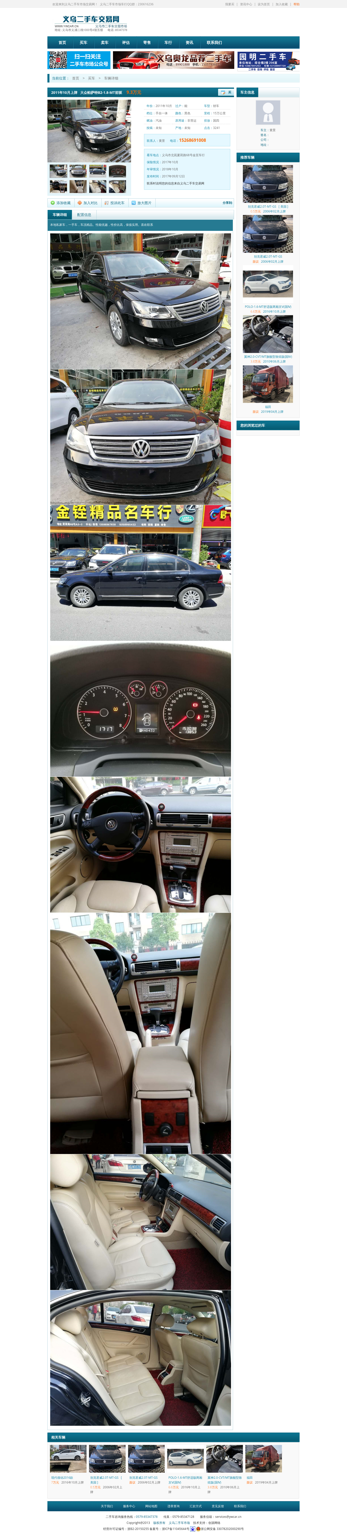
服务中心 (129, 1506)
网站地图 (151, 1506)
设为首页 (264, 4)
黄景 (162, 141)
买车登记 (229, 93)
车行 (168, 42)
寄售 (147, 42)
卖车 (104, 42)
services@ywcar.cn (228, 1517)
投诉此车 (117, 202)
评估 (126, 42)
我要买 (229, 4)
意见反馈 (218, 1506)
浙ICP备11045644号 (175, 1529)
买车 (83, 42)
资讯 (189, 42)
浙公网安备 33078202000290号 (220, 1528)
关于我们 (107, 1506)
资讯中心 (246, 4)
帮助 (297, 4)
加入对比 (90, 202)
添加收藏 (63, 202)
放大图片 (144, 202)
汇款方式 (196, 1506)
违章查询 (173, 1506)
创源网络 (214, 1523)
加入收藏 (282, 4)
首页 (62, 42)
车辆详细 (111, 78)
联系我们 (214, 42)
